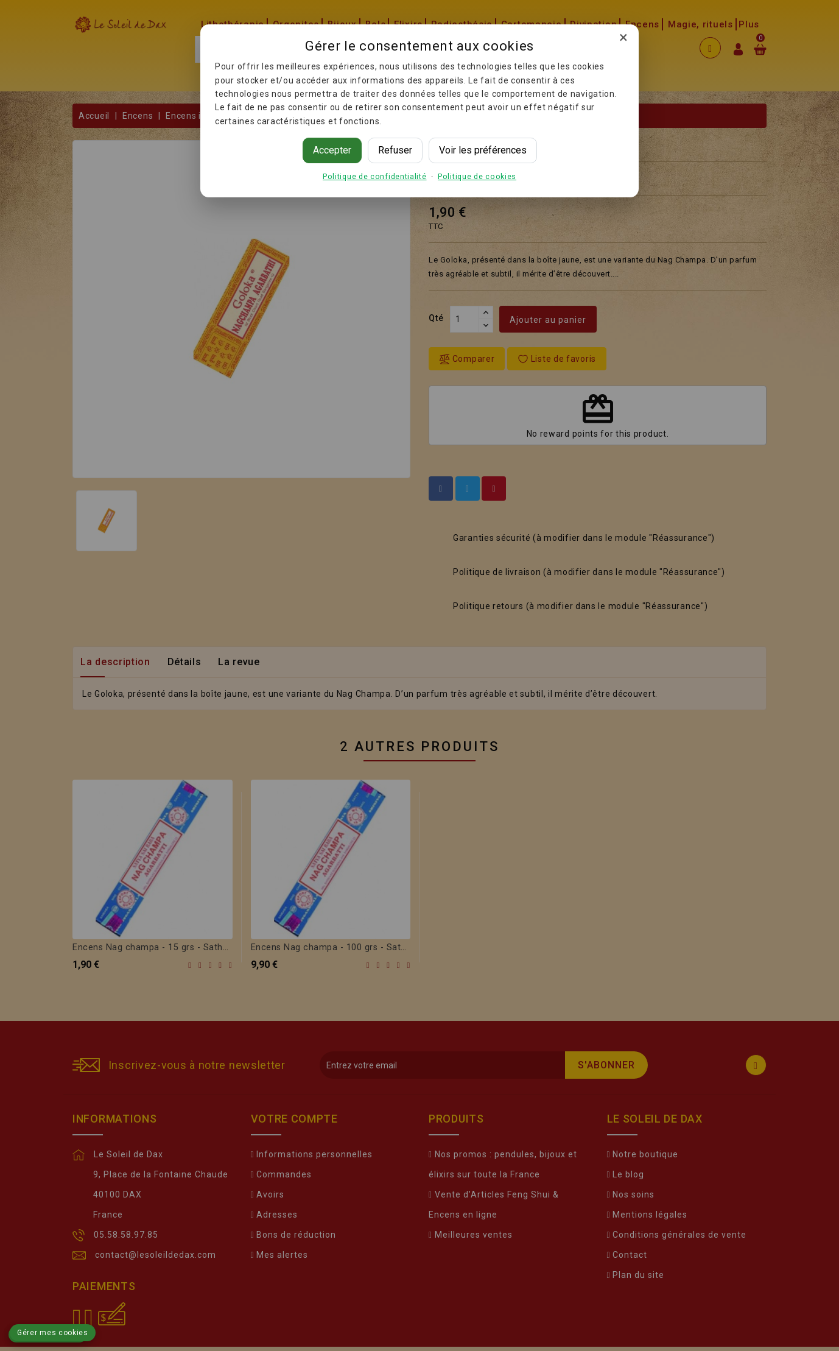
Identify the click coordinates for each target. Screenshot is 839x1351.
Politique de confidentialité (375, 176)
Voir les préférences (483, 150)
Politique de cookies (477, 176)
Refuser (395, 150)
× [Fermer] (623, 37)
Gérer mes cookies (52, 1332)
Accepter (332, 150)
